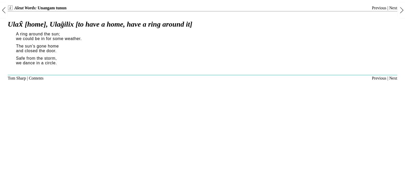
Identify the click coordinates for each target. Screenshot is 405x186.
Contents (36, 78)
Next (393, 8)
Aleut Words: (37, 8)
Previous (379, 8)
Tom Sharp (17, 78)
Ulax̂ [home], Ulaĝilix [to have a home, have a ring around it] (100, 24)
